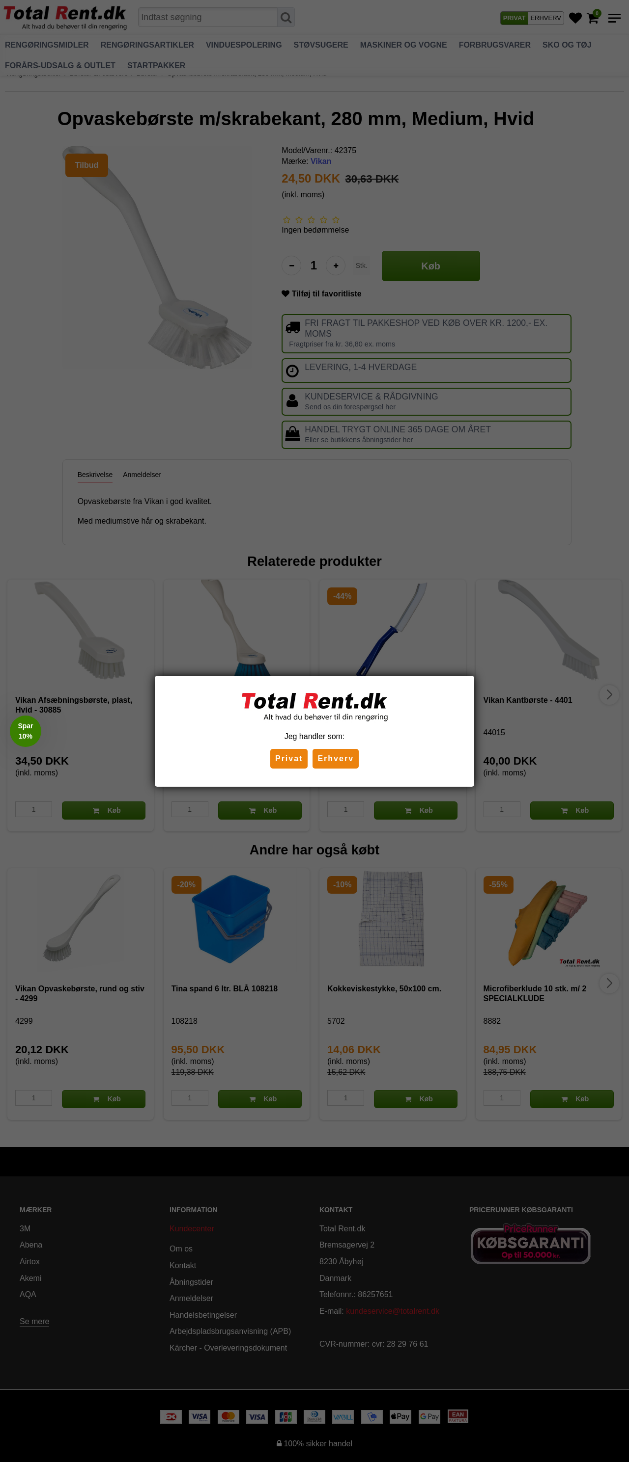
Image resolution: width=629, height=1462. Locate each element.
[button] (25, 731)
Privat (289, 758)
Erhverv (335, 758)
